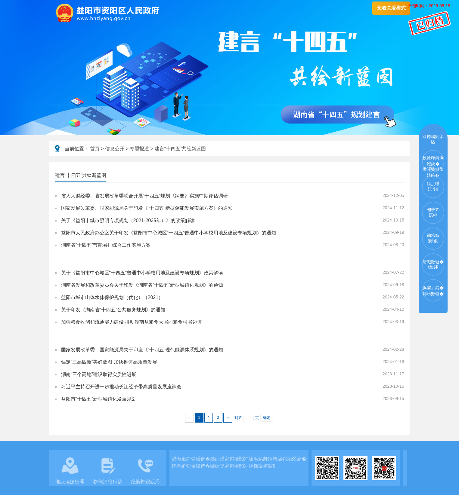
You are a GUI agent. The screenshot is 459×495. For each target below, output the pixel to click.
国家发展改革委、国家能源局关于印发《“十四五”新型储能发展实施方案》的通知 (147, 208)
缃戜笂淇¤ (433, 212)
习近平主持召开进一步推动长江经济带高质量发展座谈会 (121, 386)
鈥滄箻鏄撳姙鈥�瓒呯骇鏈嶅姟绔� (433, 163)
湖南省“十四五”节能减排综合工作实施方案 (106, 245)
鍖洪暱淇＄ (433, 186)
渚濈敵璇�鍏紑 (433, 264)
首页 (95, 148)
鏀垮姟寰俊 (433, 238)
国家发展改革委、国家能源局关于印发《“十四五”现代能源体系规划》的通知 (142, 349)
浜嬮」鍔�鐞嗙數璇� (433, 290)
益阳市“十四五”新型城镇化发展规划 (99, 399)
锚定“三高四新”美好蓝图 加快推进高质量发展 (109, 362)
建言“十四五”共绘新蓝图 (180, 148)
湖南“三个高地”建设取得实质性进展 (99, 374)
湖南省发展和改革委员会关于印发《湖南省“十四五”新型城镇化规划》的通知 (142, 285)
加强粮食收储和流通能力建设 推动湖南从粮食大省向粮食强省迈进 (131, 322)
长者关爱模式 (391, 8)
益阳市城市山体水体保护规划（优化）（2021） (112, 297)
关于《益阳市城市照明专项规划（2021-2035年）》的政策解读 (128, 220)
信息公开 (114, 148)
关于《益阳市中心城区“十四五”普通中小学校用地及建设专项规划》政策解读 (142, 272)
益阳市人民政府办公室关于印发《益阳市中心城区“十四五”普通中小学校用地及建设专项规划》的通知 (168, 232)
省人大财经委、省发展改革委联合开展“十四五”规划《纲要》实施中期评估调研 (144, 195)
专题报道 (139, 148)
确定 (266, 418)
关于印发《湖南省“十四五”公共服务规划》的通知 (113, 309)
